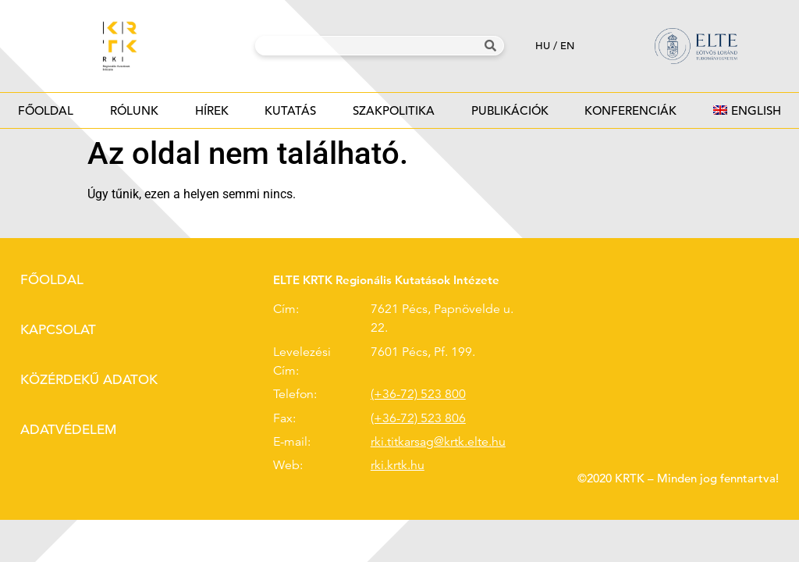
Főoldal (45, 110)
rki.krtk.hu (397, 465)
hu (542, 45)
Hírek (211, 115)
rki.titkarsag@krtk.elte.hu (438, 442)
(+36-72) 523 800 (418, 394)
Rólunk (134, 115)
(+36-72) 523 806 (418, 418)
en (567, 45)
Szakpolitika (394, 115)
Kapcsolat (58, 330)
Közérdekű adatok (89, 380)
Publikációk (509, 115)
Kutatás (290, 115)
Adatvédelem (68, 430)
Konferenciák (630, 115)
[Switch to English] (747, 110)
